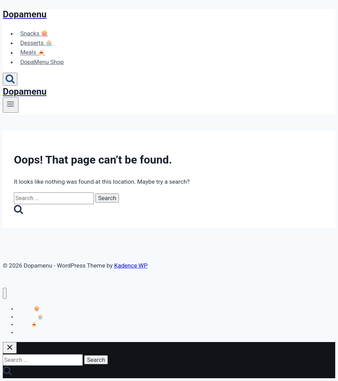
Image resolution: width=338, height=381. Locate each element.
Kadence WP (130, 265)
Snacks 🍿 (34, 33)
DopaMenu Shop (42, 61)
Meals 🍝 (32, 52)
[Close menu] (5, 293)
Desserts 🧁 (36, 42)
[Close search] (10, 348)
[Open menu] (10, 104)
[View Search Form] (10, 79)
